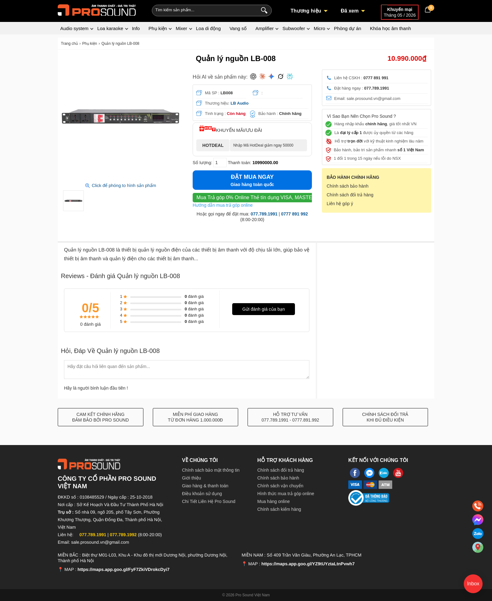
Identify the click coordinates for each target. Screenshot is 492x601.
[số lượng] (220, 162)
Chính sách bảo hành (347, 186)
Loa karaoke (110, 28)
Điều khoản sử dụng (202, 493)
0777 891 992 (294, 213)
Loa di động (208, 28)
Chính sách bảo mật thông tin (210, 470)
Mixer (181, 28)
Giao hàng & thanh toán (205, 485)
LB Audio (240, 103)
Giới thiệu (191, 477)
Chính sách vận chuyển (280, 485)
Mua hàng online (273, 501)
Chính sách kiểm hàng (279, 509)
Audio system (74, 28)
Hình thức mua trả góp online (285, 493)
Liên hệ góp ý (340, 203)
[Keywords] (201, 9)
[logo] (97, 9)
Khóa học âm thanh (390, 28)
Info (136, 28)
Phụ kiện (157, 28)
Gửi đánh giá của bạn (263, 309)
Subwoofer (293, 28)
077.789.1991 (264, 213)
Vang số (238, 28)
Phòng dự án (347, 28)
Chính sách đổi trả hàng (350, 194)
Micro (319, 28)
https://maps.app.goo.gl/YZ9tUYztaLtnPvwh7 (308, 563)
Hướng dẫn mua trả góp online (223, 205)
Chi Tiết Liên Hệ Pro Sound (208, 501)
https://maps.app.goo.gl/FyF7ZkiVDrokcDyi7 (123, 569)
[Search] (262, 9)
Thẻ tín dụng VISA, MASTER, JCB (262, 197)
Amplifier (264, 28)
